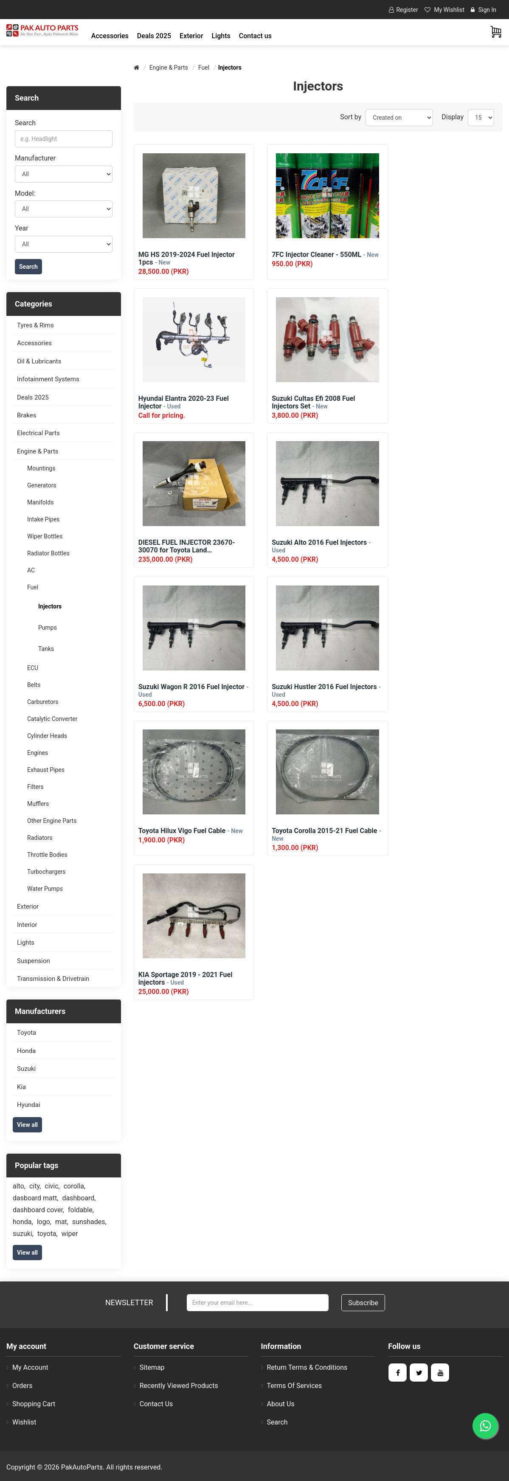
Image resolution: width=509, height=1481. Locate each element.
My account (27, 1367)
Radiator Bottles (48, 553)
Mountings (41, 468)
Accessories (34, 343)
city (35, 1186)
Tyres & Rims (35, 325)
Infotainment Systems (48, 379)
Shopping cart (30, 1404)
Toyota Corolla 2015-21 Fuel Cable (181, 690)
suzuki (23, 1234)
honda (23, 1222)
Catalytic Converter (52, 718)
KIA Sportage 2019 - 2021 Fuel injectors (312, 690)
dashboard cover (38, 1210)
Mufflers (38, 803)
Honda (26, 1051)
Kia (21, 1087)
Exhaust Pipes (46, 769)
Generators (41, 485)
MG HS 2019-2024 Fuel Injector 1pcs (186, 258)
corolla (75, 1186)
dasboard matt (35, 1198)
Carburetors (43, 701)
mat (61, 1222)
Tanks (46, 648)
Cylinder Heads (47, 735)
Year (21, 228)
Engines (37, 752)
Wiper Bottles (44, 536)
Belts (33, 684)
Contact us (255, 36)
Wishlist (21, 1422)
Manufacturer (35, 158)
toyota (47, 1234)
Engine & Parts (38, 451)
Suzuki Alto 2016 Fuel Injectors (442, 402)
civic (52, 1186)
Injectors (50, 606)
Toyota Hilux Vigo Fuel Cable (445, 542)
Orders (19, 1386)
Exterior (28, 906)
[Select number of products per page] (481, 117)
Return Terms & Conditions (304, 1367)
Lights (25, 942)
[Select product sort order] (399, 117)
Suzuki (26, 1069)
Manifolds (40, 502)
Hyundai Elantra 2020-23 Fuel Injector (438, 258)
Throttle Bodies (47, 854)
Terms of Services (291, 1386)
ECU (32, 667)
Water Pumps (45, 888)
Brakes (26, 415)
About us (278, 1404)
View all (27, 1124)
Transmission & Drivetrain (53, 979)
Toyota (26, 1032)
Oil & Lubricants (39, 361)
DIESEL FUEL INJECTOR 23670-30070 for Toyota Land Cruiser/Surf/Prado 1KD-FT (315, 402)
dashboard (79, 1198)
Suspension (33, 961)
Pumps (47, 627)
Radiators (40, 837)
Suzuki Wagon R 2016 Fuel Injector (178, 546)
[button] (110, 36)
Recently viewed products (176, 1386)
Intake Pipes (43, 519)
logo (44, 1222)
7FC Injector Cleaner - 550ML (312, 258)
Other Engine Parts (51, 820)
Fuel (32, 587)
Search (25, 123)
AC (31, 570)
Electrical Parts (38, 433)
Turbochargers (46, 871)
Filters (35, 786)
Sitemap (149, 1367)
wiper (70, 1234)
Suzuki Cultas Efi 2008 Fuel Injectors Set (180, 402)
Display (453, 117)
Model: (25, 193)
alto (19, 1186)
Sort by (350, 117)
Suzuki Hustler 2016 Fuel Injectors (318, 546)
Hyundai (28, 1105)
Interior (27, 925)
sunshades (89, 1222)
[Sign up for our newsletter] (258, 1302)
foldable (81, 1210)
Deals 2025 (154, 36)
